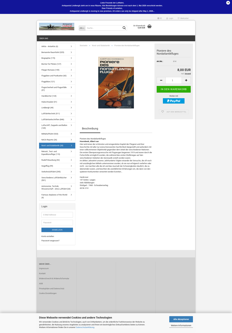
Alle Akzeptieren (181, 319)
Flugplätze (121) (48, 81)
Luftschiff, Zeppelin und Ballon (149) (54, 126)
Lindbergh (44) (47, 108)
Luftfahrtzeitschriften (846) (52, 119)
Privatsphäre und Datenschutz (51, 288)
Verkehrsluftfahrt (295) (51, 172)
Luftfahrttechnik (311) (50, 113)
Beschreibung (90, 128)
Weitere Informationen (181, 325)
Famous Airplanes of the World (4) (54, 196)
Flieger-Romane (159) (50, 70)
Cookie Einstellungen (48, 293)
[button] (159, 18)
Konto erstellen (47, 236)
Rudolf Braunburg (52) (50, 160)
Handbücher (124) (49, 96)
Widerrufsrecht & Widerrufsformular (54, 278)
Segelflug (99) (47, 166)
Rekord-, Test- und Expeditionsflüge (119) (50, 152)
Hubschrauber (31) (49, 102)
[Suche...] (82, 28)
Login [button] (169, 18)
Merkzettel (183, 18)
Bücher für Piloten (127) (51, 64)
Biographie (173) (48, 58)
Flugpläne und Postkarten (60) (54, 76)
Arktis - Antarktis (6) (49, 46)
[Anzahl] (174, 80)
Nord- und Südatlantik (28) (52, 145)
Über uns (43, 38)
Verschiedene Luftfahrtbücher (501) (54, 179)
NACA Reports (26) (49, 140)
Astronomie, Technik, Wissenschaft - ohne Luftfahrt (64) (56, 187)
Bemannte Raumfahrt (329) (52, 52)
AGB (41, 283)
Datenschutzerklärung (85, 327)
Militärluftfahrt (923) (49, 134)
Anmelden (57, 230)
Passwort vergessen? (50, 241)
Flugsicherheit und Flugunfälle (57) (54, 88)
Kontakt (42, 273)
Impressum (44, 268)
